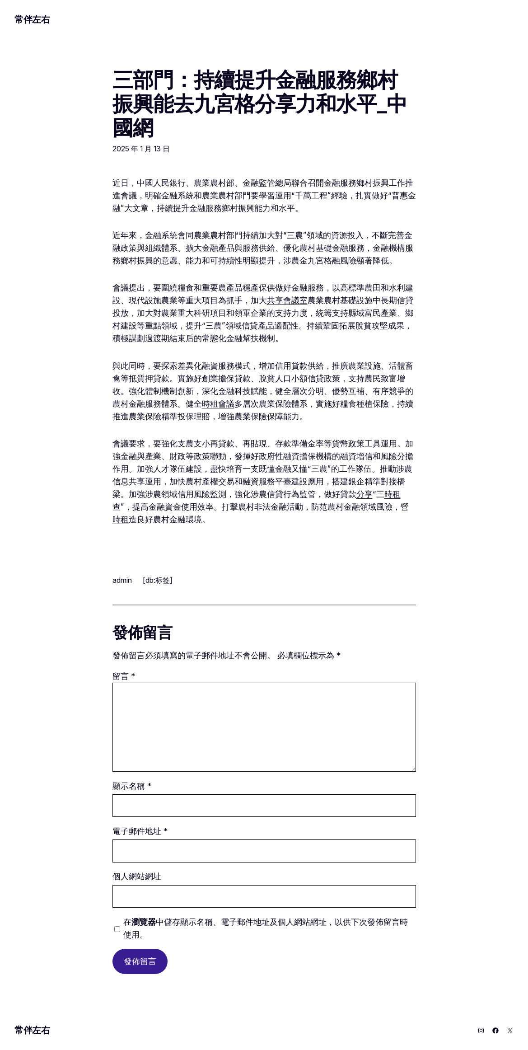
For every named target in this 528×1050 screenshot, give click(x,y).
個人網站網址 (136, 876)
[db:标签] (158, 580)
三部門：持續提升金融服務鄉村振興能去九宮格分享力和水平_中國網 (259, 104)
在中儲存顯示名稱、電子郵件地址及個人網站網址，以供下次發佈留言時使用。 (265, 928)
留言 (123, 676)
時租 (392, 494)
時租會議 (218, 403)
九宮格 (320, 260)
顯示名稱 (131, 786)
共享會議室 (287, 300)
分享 (364, 494)
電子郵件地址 (140, 831)
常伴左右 (32, 19)
